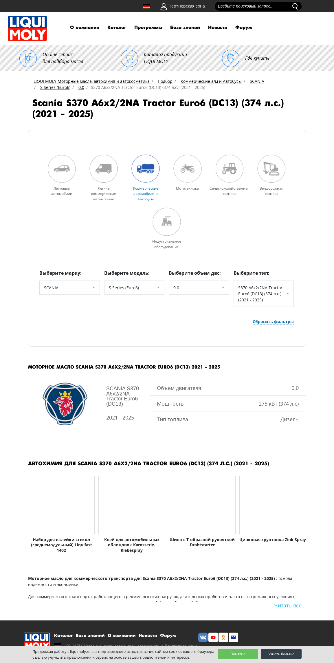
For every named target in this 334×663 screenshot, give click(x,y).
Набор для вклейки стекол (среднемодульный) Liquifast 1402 (61, 544)
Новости (217, 27)
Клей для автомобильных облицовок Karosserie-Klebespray (131, 544)
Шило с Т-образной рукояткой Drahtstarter (202, 541)
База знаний (185, 27)
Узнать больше (281, 653)
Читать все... (290, 604)
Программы (148, 27)
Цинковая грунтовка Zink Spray (272, 539)
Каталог (116, 27)
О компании (84, 27)
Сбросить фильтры (273, 320)
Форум (243, 27)
